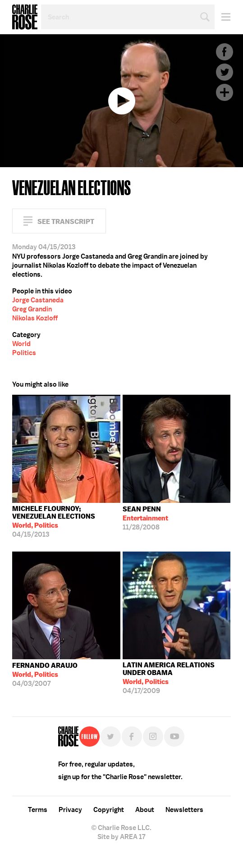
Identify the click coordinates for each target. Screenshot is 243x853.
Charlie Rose (24, 17)
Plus (224, 92)
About (144, 809)
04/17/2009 (177, 678)
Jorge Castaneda (38, 300)
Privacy (70, 809)
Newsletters (184, 809)
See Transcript (65, 221)
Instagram (153, 736)
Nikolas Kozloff (35, 318)
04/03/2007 (45, 674)
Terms (37, 809)
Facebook (224, 51)
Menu (222, 17)
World (21, 343)
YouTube (174, 736)
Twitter (224, 72)
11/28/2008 (145, 518)
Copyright (108, 809)
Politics (24, 352)
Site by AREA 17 (121, 836)
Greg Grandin (32, 309)
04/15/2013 (66, 521)
